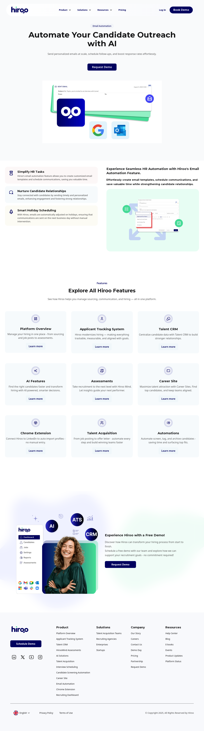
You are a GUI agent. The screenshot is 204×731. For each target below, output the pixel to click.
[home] (19, 10)
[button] (65, 10)
